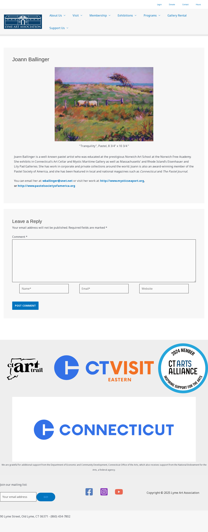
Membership (94, 15)
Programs (143, 15)
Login (172, 4)
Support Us (56, 28)
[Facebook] (89, 492)
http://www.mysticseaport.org (122, 181)
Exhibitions (120, 15)
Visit (73, 15)
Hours (200, 4)
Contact (191, 4)
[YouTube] (119, 492)
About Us (55, 15)
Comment (19, 237)
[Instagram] (104, 492)
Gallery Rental (169, 15)
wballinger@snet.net (57, 181)
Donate (181, 4)
